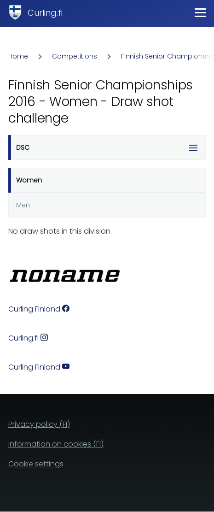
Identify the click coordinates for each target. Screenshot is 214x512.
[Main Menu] (200, 12)
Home (18, 56)
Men (23, 205)
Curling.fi (45, 12)
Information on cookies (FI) (56, 444)
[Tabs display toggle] (193, 147)
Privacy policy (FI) (39, 424)
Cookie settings (36, 464)
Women (29, 180)
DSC (22, 147)
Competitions (74, 56)
